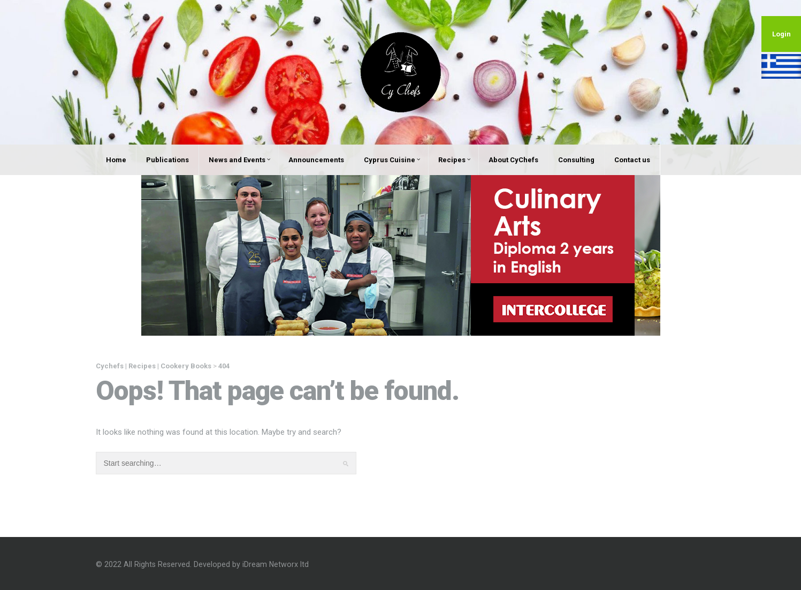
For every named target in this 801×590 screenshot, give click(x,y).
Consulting (576, 160)
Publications (167, 160)
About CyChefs (513, 160)
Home (116, 160)
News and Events (239, 160)
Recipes (454, 160)
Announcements (316, 160)
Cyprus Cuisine (392, 160)
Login (781, 34)
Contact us (632, 160)
